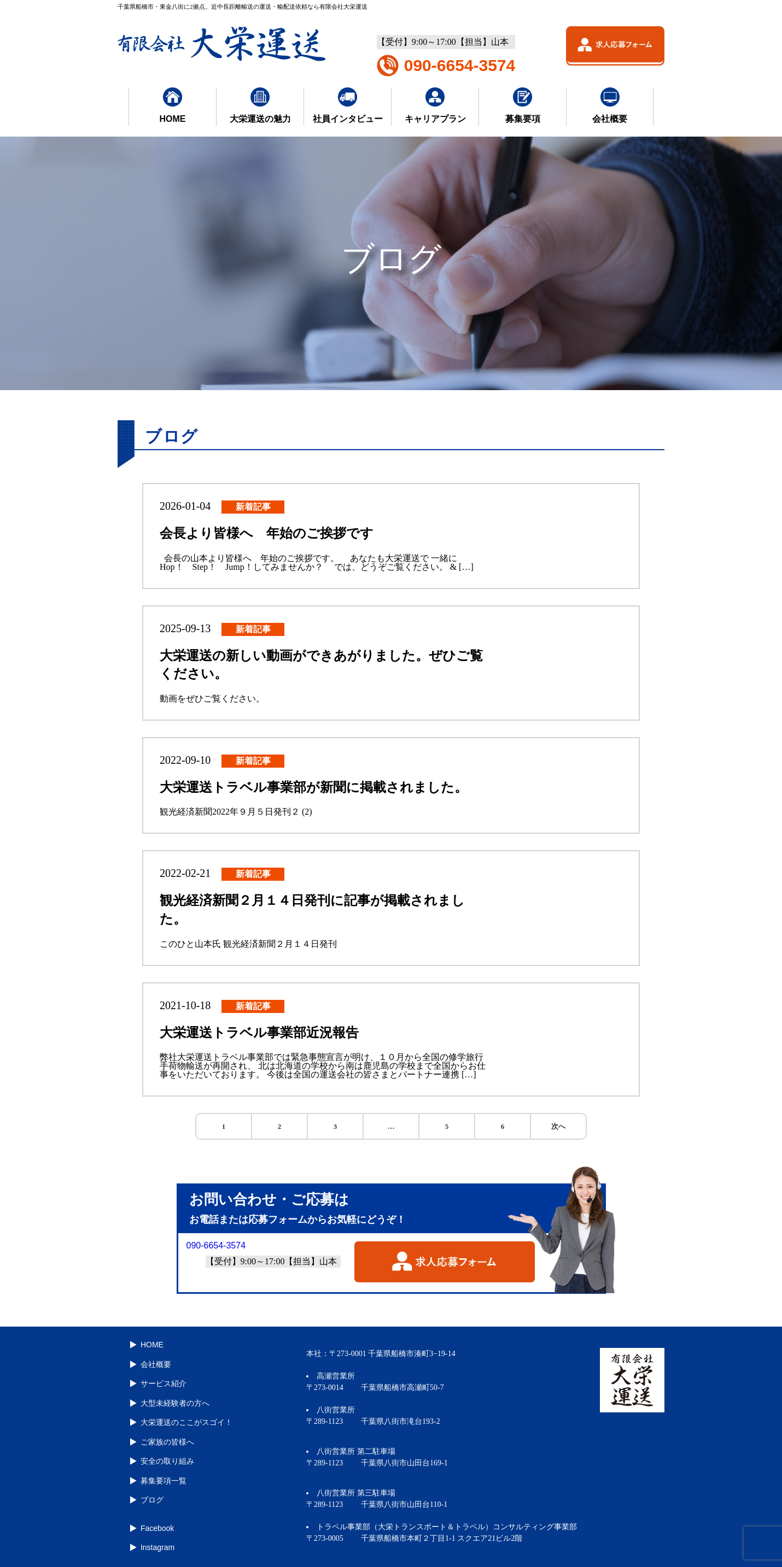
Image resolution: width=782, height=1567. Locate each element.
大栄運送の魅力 (260, 105)
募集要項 (522, 105)
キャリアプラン (435, 105)
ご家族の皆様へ (166, 1437)
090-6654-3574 (460, 65)
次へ (558, 1126)
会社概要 (609, 105)
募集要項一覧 (162, 1474)
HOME (173, 105)
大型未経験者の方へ (173, 1399)
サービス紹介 (162, 1381)
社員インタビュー (348, 105)
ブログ (150, 1492)
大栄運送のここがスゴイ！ (185, 1418)
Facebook (156, 1520)
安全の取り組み (166, 1455)
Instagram (156, 1538)
